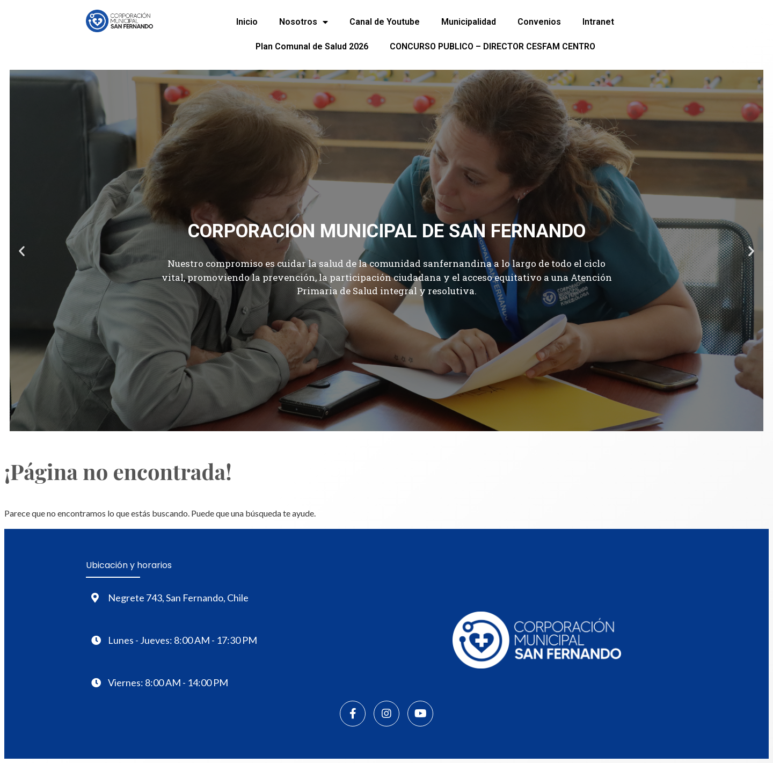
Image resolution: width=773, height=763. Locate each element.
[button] (21, 250)
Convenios (539, 22)
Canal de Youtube (384, 22)
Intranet (598, 22)
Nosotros (303, 22)
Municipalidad (468, 22)
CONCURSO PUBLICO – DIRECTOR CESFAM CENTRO (492, 46)
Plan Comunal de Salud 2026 (312, 46)
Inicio (247, 22)
